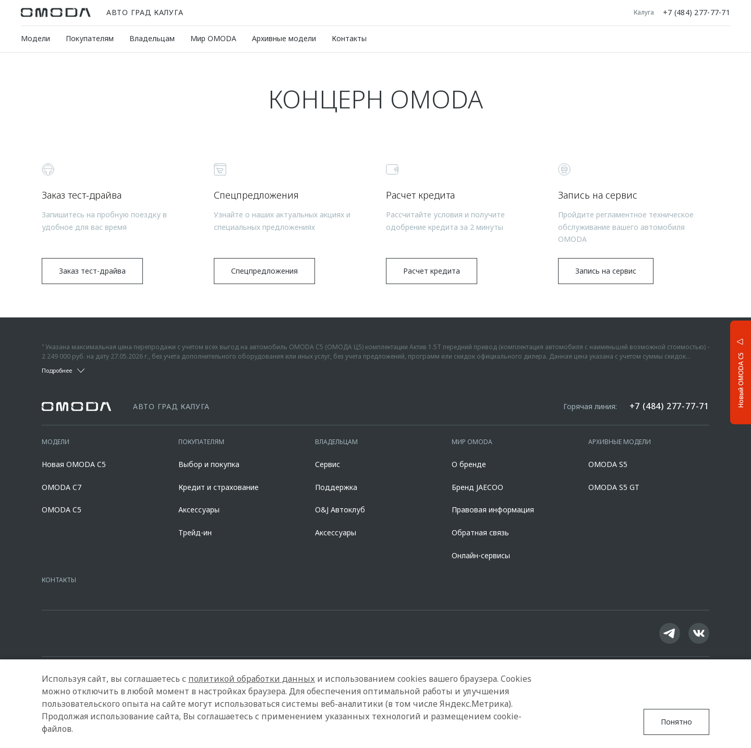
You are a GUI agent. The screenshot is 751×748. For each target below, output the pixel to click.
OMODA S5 (607, 464)
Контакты (349, 38)
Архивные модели (284, 38)
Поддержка (336, 487)
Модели (35, 38)
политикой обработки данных (251, 678)
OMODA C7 (61, 487)
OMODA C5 (61, 509)
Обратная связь (480, 532)
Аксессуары (199, 509)
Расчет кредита (431, 271)
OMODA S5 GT (613, 487)
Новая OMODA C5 (74, 464)
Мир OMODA (213, 38)
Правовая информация (493, 509)
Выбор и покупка (208, 464)
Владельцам (152, 38)
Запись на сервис (605, 271)
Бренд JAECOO (477, 487)
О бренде (469, 464)
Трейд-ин (195, 532)
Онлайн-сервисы (481, 555)
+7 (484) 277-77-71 (696, 12)
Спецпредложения (264, 271)
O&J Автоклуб (340, 509)
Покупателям (90, 38)
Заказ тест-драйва (92, 271)
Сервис (327, 464)
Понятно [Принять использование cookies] (676, 722)
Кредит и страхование (218, 487)
